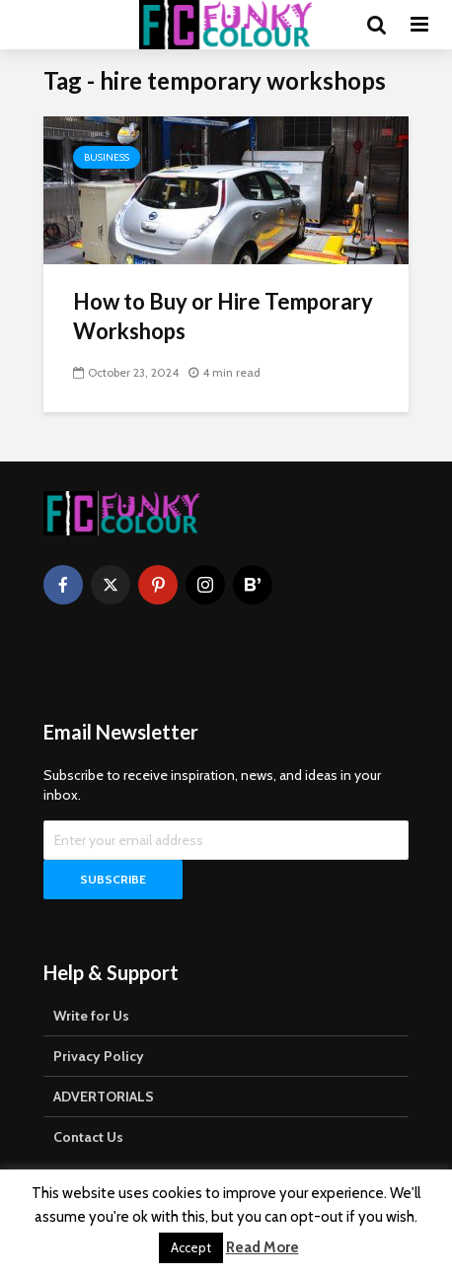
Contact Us (88, 1137)
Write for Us (91, 1016)
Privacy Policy (98, 1056)
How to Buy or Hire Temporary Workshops (223, 316)
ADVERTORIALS (103, 1096)
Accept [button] (191, 1247)
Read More (262, 1247)
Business (106, 157)
